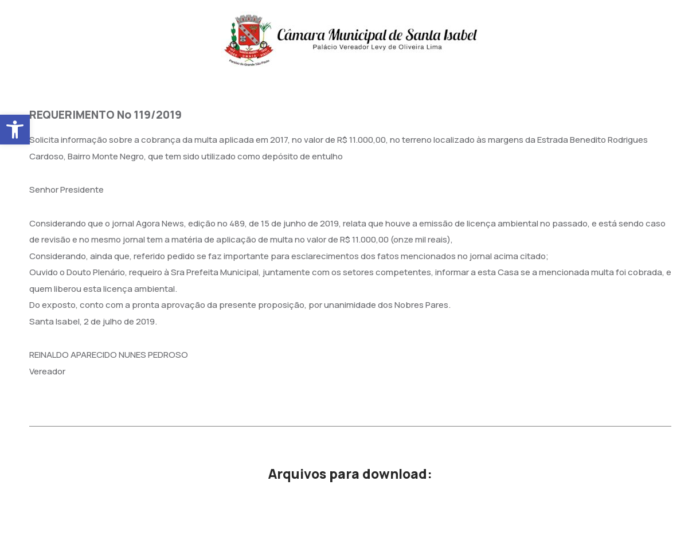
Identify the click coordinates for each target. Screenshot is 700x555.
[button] (15, 129)
